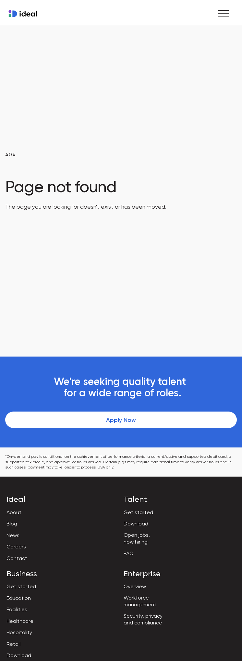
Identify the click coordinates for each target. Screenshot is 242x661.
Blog (11, 524)
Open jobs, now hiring (137, 538)
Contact (16, 558)
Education (18, 598)
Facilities (16, 609)
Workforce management (140, 601)
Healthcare (19, 621)
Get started (138, 512)
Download (136, 524)
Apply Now (121, 420)
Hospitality (19, 632)
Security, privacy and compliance (143, 619)
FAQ (129, 553)
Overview (135, 586)
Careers (16, 547)
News (12, 535)
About (13, 512)
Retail (13, 644)
